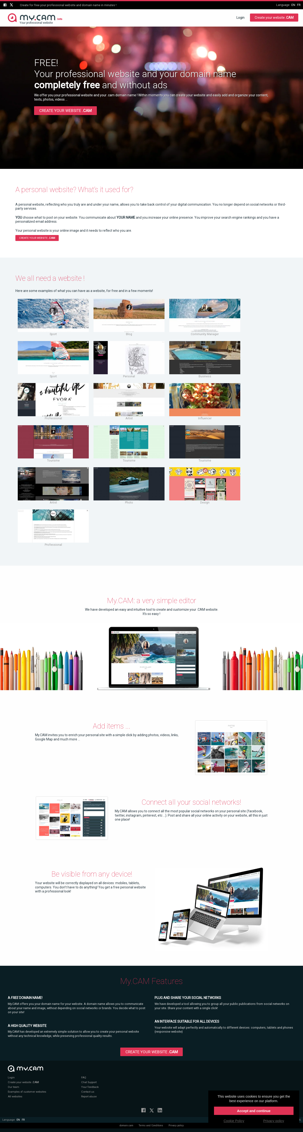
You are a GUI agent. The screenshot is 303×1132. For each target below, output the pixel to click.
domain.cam (126, 1125)
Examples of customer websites (27, 1091)
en (293, 5)
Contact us (87, 1091)
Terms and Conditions (151, 1125)
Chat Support (89, 1082)
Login (240, 17)
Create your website (274, 17)
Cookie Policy (233, 1121)
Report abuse (89, 1096)
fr (299, 5)
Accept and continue (254, 1111)
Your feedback (90, 1087)
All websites (15, 1096)
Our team (13, 1087)
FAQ (83, 1077)
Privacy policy (176, 1125)
